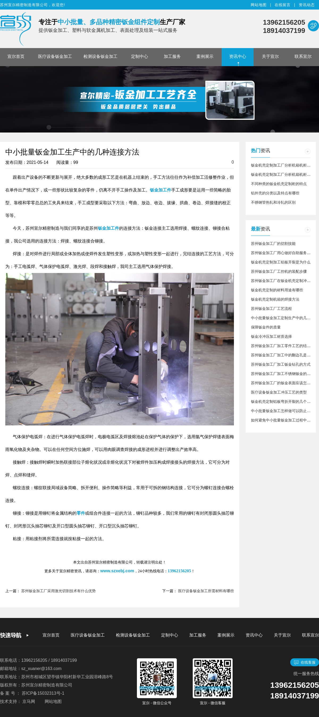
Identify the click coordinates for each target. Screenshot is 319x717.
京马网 (28, 701)
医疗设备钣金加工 (55, 56)
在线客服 (305, 662)
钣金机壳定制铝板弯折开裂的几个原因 (282, 401)
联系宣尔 (303, 56)
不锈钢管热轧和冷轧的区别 (273, 202)
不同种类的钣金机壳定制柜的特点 (279, 184)
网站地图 (259, 5)
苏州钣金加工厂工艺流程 (271, 308)
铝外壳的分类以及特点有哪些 (275, 193)
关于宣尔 (270, 56)
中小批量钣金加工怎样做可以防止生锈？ (284, 411)
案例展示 (204, 56)
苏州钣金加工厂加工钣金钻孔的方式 (280, 364)
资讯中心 (237, 56)
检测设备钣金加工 (100, 56)
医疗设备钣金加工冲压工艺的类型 (279, 392)
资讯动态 (307, 5)
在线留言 (283, 5)
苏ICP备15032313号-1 (43, 693)
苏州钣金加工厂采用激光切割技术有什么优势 (58, 591)
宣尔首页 (15, 56)
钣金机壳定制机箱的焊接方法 (275, 299)
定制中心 (139, 56)
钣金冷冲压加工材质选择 (271, 336)
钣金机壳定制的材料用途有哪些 (277, 290)
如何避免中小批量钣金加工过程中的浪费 (284, 420)
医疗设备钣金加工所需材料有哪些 (206, 591)
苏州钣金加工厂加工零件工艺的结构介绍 (284, 346)
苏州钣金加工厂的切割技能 (273, 243)
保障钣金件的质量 (266, 327)
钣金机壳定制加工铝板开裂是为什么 (280, 262)
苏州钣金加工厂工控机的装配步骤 (279, 271)
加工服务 (172, 56)
